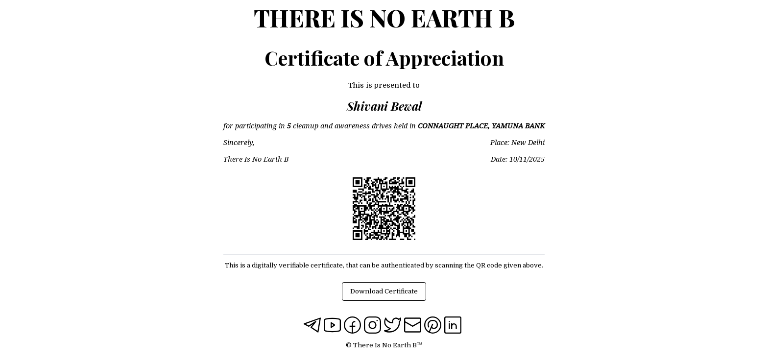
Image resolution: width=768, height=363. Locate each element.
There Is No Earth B (384, 17)
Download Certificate (384, 291)
